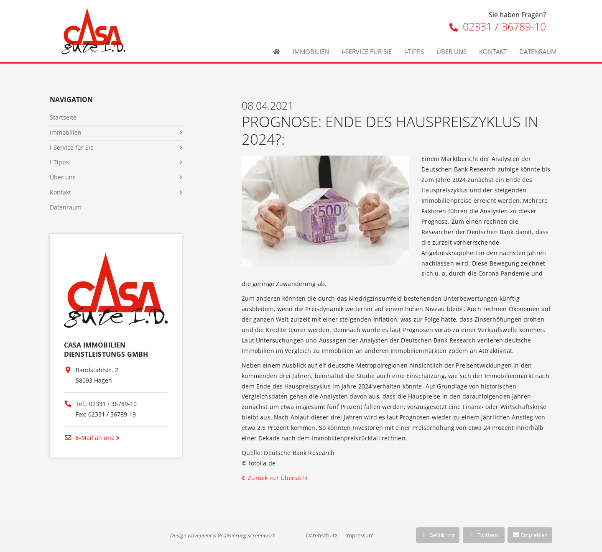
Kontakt (493, 51)
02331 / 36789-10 (497, 26)
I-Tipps (414, 51)
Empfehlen (530, 535)
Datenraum (537, 51)
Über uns (451, 51)
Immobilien (311, 51)
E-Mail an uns (89, 438)
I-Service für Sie (367, 51)
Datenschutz (321, 535)
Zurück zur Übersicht (278, 478)
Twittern (483, 535)
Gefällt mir (438, 535)
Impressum (359, 535)
